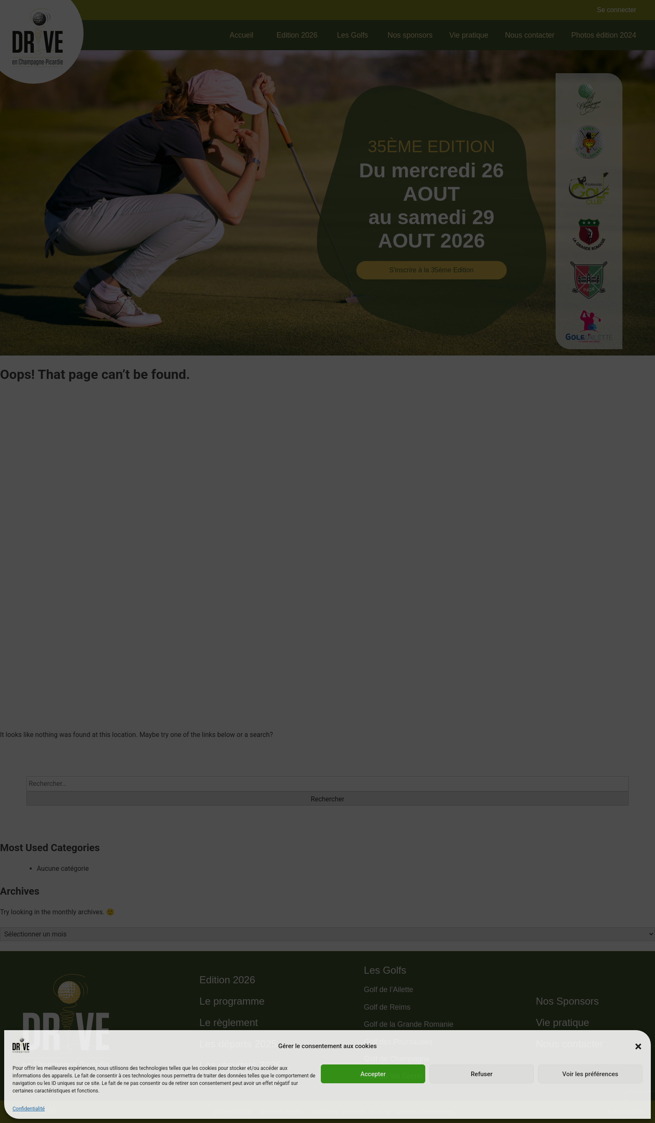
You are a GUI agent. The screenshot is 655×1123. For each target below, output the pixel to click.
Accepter (373, 1074)
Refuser (482, 1074)
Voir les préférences (590, 1074)
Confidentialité (29, 1109)
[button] (638, 1046)
